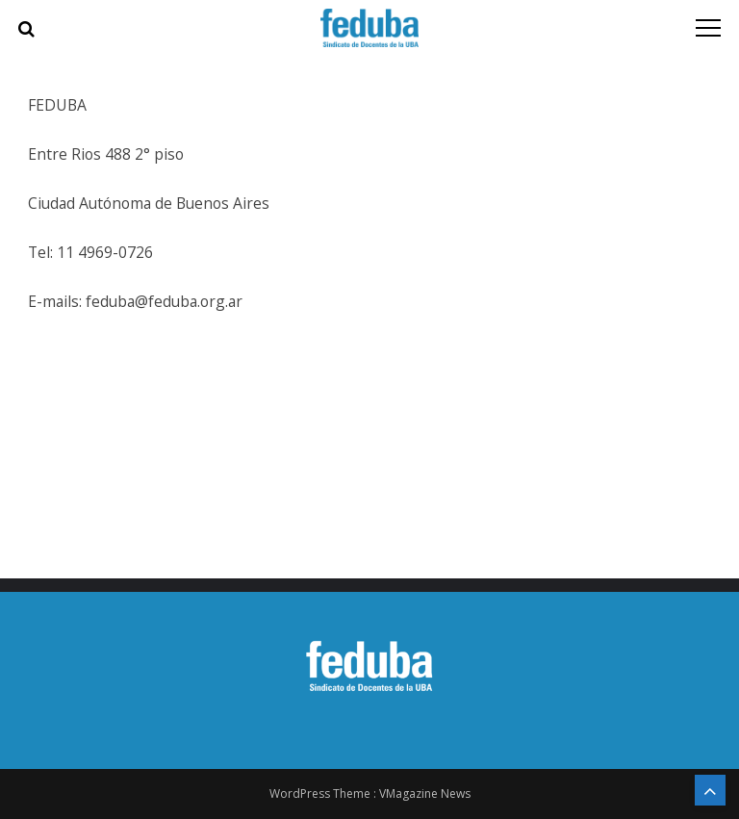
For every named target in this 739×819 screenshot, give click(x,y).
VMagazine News (425, 793)
